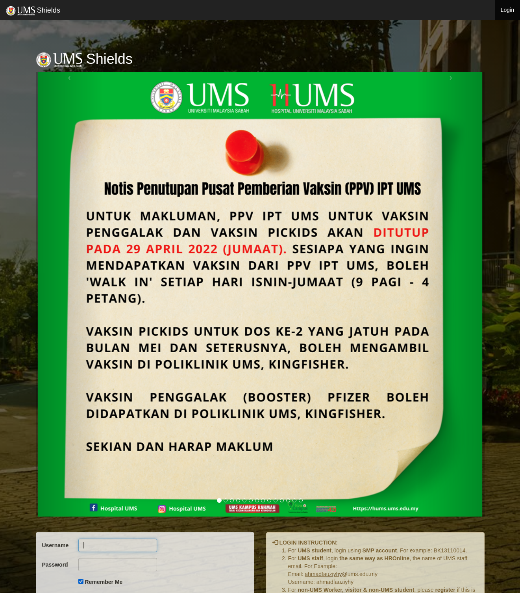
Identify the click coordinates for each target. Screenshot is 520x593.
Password (55, 564)
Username (55, 545)
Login (507, 10)
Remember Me (104, 582)
